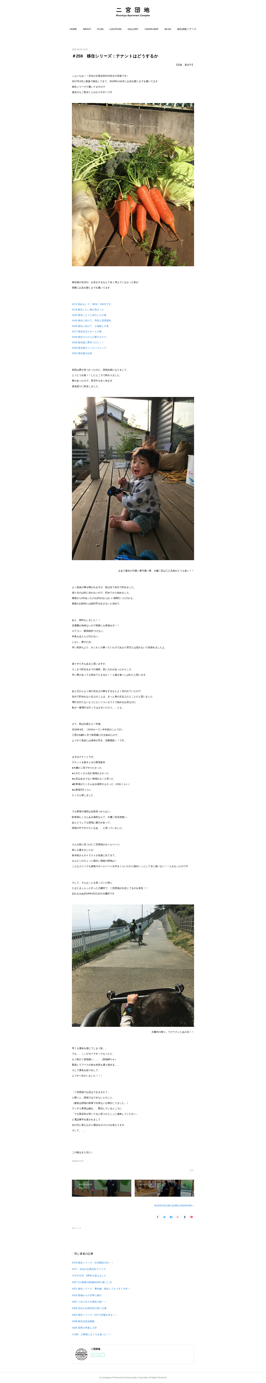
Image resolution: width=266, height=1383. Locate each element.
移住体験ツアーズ (186, 29)
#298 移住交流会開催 (83, 1321)
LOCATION (116, 29)
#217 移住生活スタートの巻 (87, 331)
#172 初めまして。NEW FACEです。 (92, 304)
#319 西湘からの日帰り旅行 (87, 1295)
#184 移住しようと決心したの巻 (89, 315)
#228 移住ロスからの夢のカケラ (89, 337)
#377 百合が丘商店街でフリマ (89, 1269)
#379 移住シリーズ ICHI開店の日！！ (92, 1262)
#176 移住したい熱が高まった (88, 309)
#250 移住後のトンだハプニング (89, 347)
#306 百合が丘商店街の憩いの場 (89, 1308)
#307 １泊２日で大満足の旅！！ (89, 1301)
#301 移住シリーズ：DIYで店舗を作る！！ (94, 1314)
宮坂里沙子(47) (77, 1161)
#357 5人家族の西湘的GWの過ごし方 (92, 1282)
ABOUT (87, 29)
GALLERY (133, 29)
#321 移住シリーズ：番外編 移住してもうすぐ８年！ (101, 1288)
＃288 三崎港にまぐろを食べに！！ (91, 1334)
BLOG (168, 29)
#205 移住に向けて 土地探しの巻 (90, 326)
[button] (73, 29)
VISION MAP (152, 29)
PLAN (100, 29)
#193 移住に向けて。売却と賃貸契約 (91, 320)
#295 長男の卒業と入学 (84, 1327)
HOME (73, 29)
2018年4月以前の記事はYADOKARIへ (174, 1205)
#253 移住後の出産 (82, 353)
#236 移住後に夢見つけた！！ (88, 342)
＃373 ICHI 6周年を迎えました (89, 1275)
